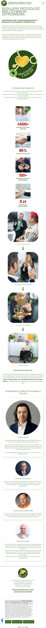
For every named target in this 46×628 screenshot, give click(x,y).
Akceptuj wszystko (28, 621)
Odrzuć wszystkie (17, 621)
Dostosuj (8, 621)
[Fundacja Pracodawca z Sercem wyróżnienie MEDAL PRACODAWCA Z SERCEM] (16, 3)
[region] (19, 611)
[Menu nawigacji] (43, 3)
